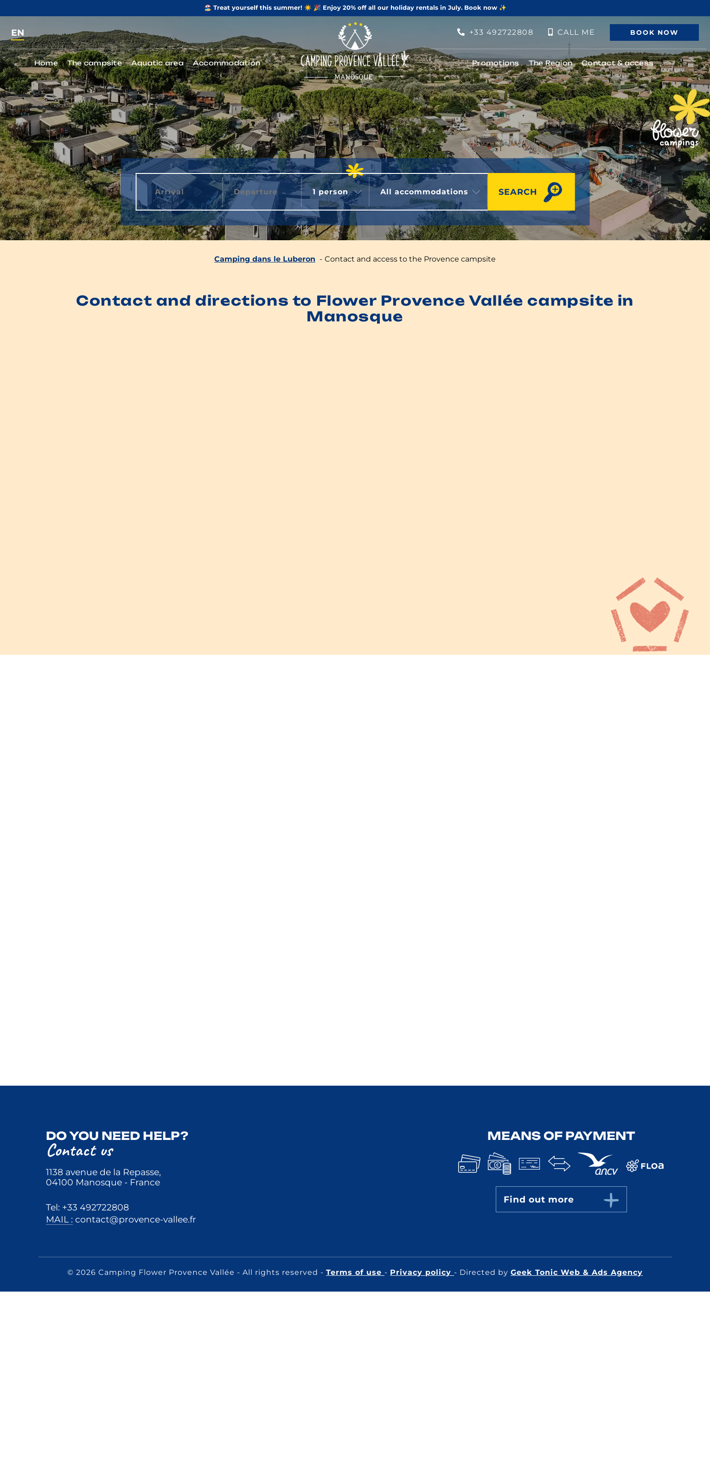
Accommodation (226, 63)
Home (46, 63)
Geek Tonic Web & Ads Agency (577, 1272)
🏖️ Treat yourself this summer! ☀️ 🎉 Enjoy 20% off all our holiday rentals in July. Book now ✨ (355, 7)
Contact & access (617, 63)
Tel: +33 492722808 (87, 1207)
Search (518, 192)
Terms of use (355, 1272)
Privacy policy (422, 1272)
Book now (654, 32)
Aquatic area (157, 63)
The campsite (94, 63)
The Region (551, 63)
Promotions (495, 63)
